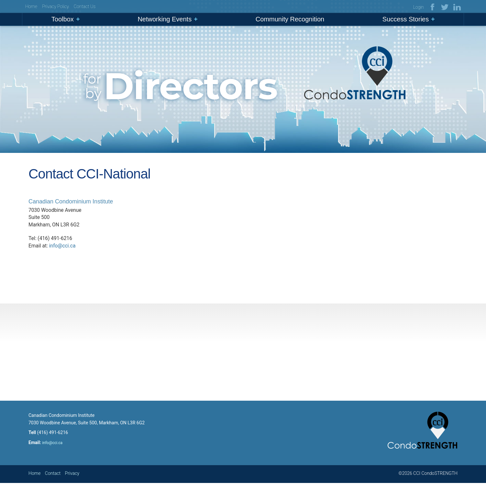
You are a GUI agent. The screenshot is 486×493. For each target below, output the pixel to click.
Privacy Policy (55, 6)
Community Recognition (290, 19)
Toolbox (62, 19)
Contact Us (84, 6)
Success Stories (405, 19)
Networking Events (165, 19)
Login (418, 7)
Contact (53, 483)
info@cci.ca (63, 251)
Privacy (72, 483)
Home (31, 6)
